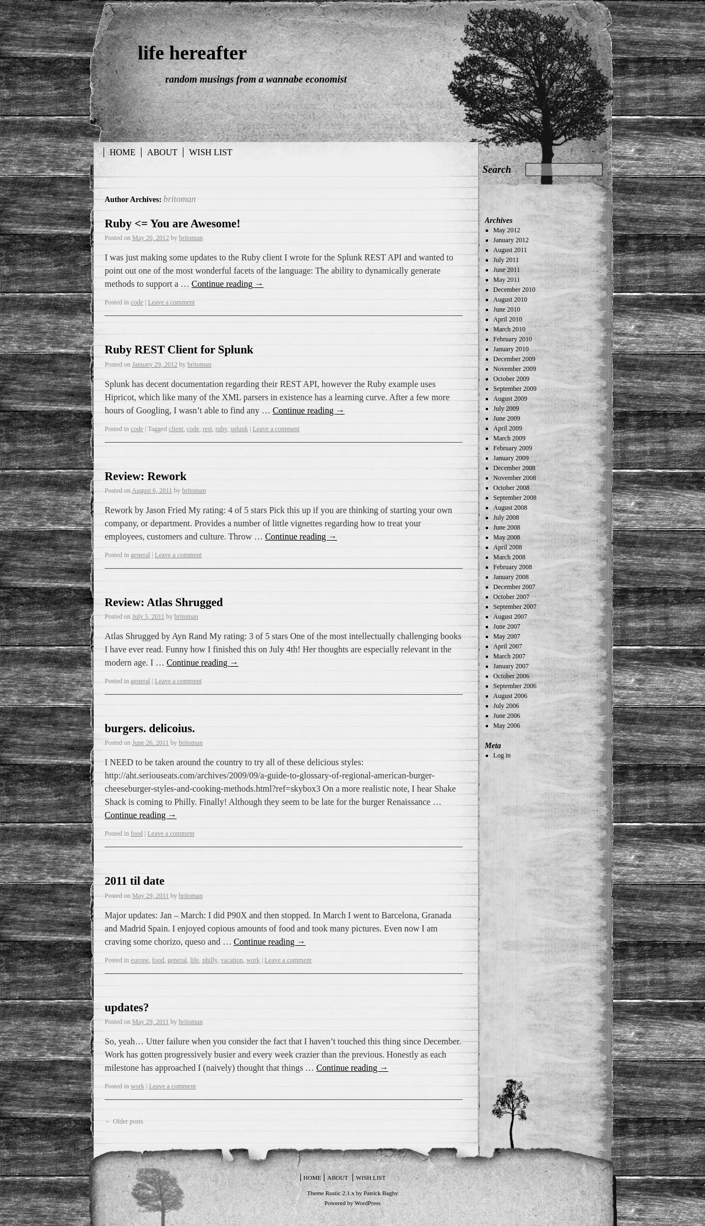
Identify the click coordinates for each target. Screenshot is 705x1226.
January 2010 (511, 349)
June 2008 (507, 527)
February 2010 (513, 339)
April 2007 (508, 646)
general (140, 555)
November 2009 (515, 369)
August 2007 (511, 616)
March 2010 (509, 329)
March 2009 (509, 438)
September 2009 (515, 389)
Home (122, 152)
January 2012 (511, 240)
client (176, 429)
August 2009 (511, 398)
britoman (180, 199)
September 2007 (515, 607)
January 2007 (511, 666)
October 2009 (512, 379)
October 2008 (512, 488)
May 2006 (507, 725)
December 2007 (514, 587)
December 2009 (514, 359)
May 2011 (507, 280)
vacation (232, 960)
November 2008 (515, 478)
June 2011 (507, 270)
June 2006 (507, 716)
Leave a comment (171, 302)
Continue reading (228, 283)
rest (207, 429)
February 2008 (513, 567)
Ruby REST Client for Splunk (179, 349)
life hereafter (192, 53)
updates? (127, 1007)
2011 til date (135, 880)
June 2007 (507, 626)
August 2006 (511, 696)
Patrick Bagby (381, 1193)
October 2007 (512, 597)
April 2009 (508, 428)
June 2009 (507, 418)
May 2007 (507, 636)
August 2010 (511, 299)
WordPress (368, 1203)
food (137, 833)
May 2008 (507, 537)
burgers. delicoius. (150, 728)
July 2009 (506, 408)
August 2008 (511, 507)
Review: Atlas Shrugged (164, 602)
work (253, 960)
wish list (210, 152)
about (162, 152)
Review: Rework (146, 476)
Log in (502, 755)
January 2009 (511, 458)
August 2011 (510, 250)
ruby (221, 429)
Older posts (124, 1121)
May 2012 (507, 230)
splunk (239, 429)
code (137, 302)
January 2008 (511, 577)
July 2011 (506, 260)
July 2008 (506, 517)
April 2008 (508, 547)
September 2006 (515, 686)
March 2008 (509, 557)
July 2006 (506, 706)
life (194, 960)
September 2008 (515, 498)
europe (140, 960)
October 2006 (512, 676)
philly (209, 960)
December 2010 (514, 289)
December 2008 (514, 468)
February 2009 (513, 448)
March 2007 (509, 656)
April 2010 (508, 319)
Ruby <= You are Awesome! (172, 223)
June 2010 (507, 309)
